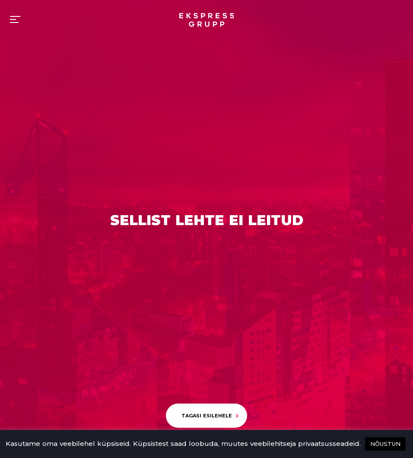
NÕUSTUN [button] (385, 443)
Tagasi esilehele (206, 416)
